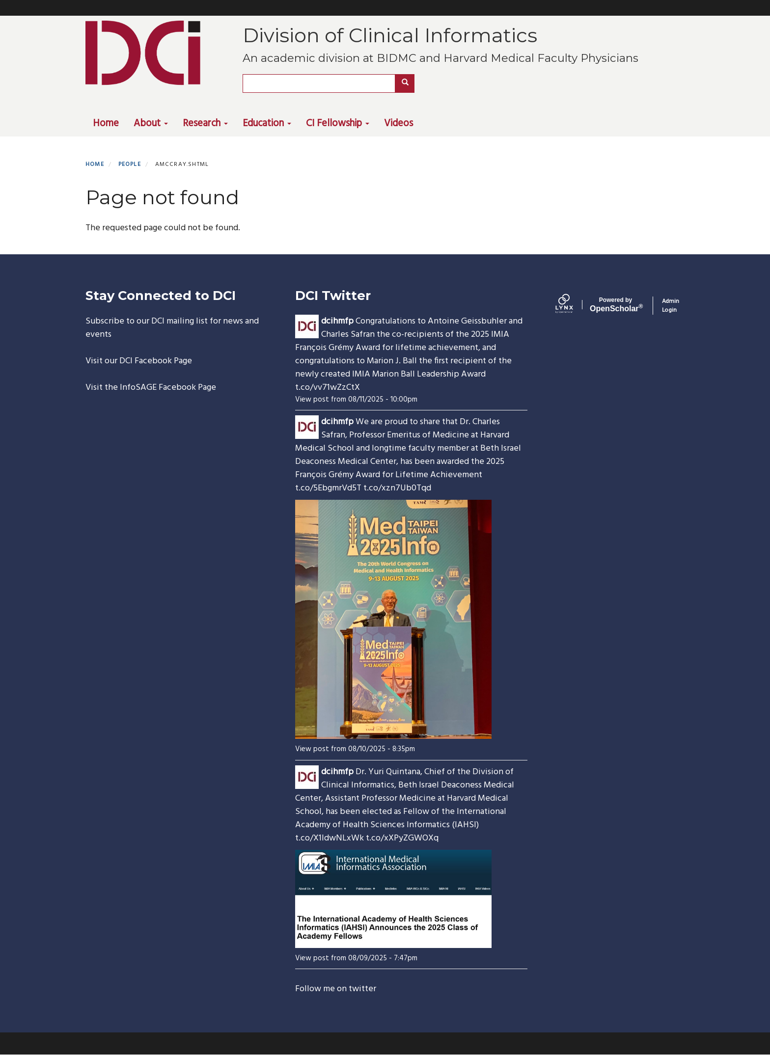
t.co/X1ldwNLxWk (329, 838)
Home (106, 124)
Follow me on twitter (335, 989)
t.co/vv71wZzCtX (327, 387)
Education (267, 124)
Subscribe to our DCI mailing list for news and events (172, 328)
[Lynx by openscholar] (572, 306)
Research (205, 124)
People (129, 164)
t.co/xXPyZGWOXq (402, 838)
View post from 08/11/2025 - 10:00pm (356, 400)
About (151, 124)
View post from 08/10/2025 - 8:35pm (355, 749)
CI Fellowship (337, 124)
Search (408, 83)
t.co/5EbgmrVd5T (328, 488)
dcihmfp (337, 321)
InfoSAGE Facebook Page (168, 387)
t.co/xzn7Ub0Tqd (397, 488)
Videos (398, 124)
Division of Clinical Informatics (390, 35)
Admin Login (670, 306)
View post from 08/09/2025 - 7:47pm (356, 958)
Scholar (615, 305)
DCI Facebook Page (155, 361)
